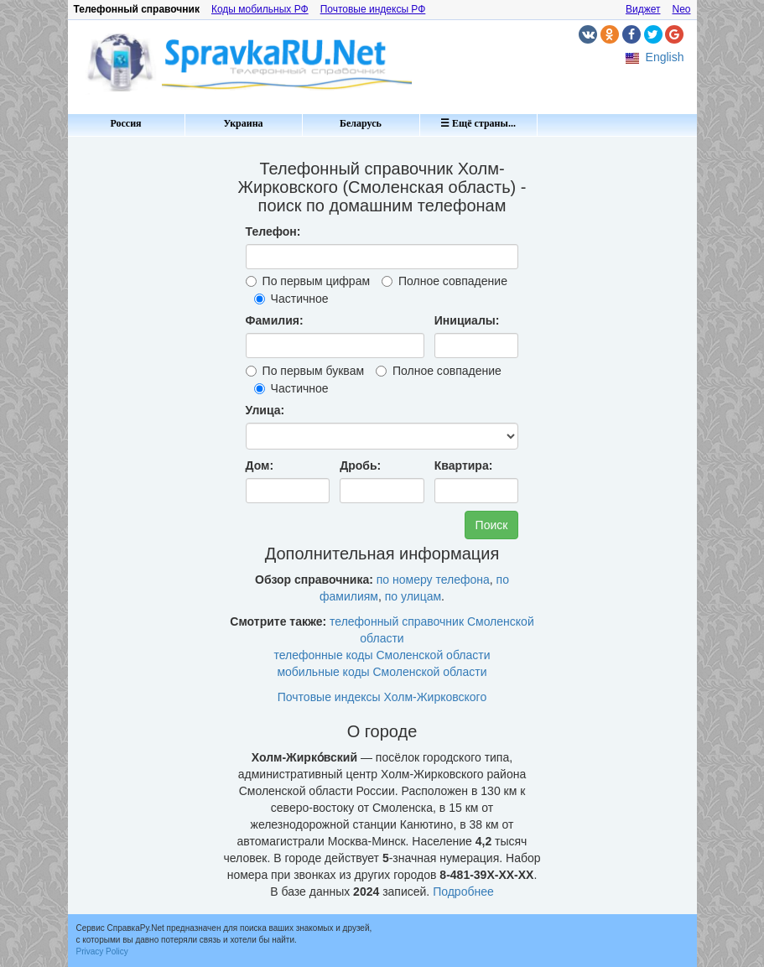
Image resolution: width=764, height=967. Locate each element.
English (665, 57)
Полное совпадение (444, 281)
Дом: (260, 465)
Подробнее (463, 891)
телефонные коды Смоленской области (382, 655)
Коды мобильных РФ (260, 9)
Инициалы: (467, 320)
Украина (242, 123)
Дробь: (360, 465)
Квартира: (463, 465)
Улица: (265, 410)
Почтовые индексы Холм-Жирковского (382, 697)
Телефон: (273, 231)
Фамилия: (275, 320)
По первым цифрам (308, 281)
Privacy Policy (102, 951)
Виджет (643, 9)
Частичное (291, 298)
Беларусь (361, 123)
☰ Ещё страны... (478, 123)
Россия (125, 123)
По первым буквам (305, 370)
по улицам (413, 596)
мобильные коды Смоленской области (381, 671)
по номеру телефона (433, 579)
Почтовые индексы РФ (373, 9)
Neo (681, 9)
